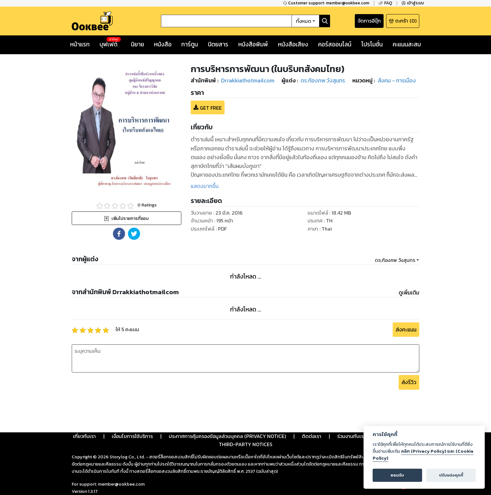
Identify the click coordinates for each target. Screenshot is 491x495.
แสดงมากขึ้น (205, 186)
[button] (119, 233)
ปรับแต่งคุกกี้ (451, 475)
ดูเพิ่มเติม (409, 293)
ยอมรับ (397, 475)
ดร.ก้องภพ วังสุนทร (395, 260)
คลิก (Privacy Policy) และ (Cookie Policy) (423, 454)
